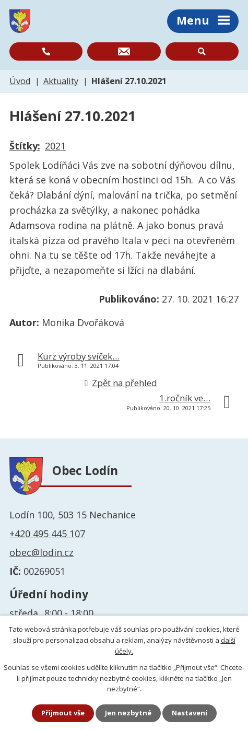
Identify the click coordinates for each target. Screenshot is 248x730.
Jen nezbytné (128, 712)
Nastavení (189, 712)
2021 (55, 146)
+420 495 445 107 (47, 533)
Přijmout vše (63, 712)
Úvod (19, 81)
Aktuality (60, 81)
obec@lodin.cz (41, 552)
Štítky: (24, 146)
